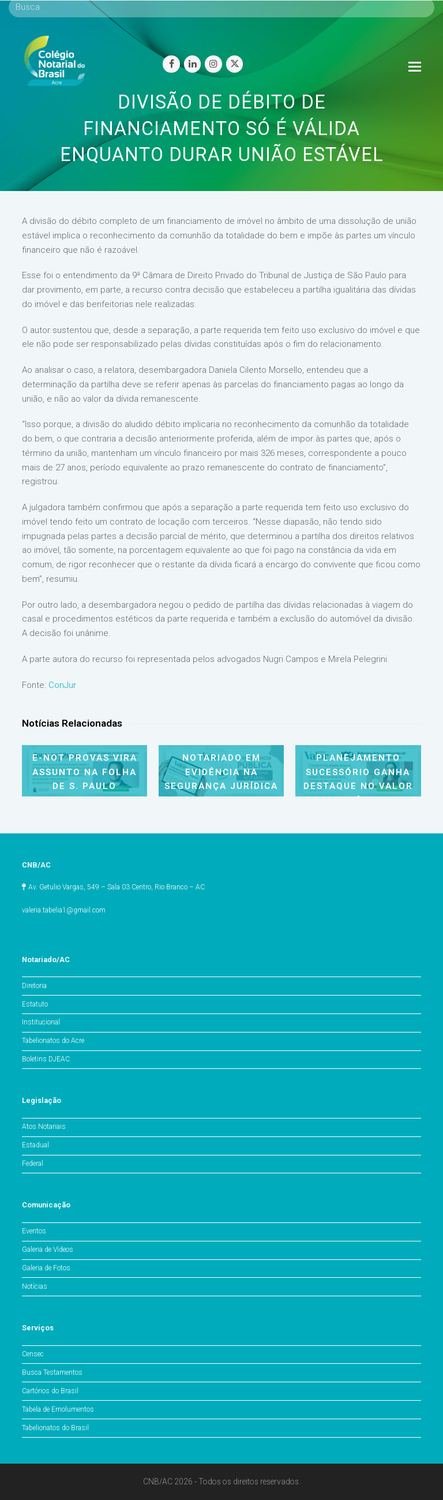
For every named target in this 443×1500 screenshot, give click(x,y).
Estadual (35, 1145)
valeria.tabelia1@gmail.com (64, 910)
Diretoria (34, 986)
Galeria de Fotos (46, 1268)
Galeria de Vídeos (47, 1249)
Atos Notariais (44, 1127)
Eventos (34, 1231)
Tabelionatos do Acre (53, 1041)
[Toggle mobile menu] (414, 67)
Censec (33, 1354)
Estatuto (35, 1004)
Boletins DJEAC (46, 1059)
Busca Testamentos (52, 1372)
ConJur (61, 685)
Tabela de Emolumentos (58, 1409)
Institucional (41, 1022)
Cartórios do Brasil (50, 1391)
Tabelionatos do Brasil (55, 1428)
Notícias (34, 1286)
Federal (32, 1163)
